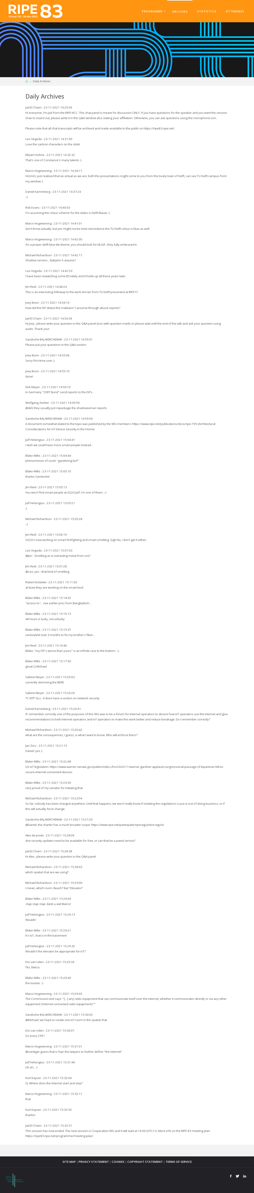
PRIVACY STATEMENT (94, 1162)
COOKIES (118, 1162)
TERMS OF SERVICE (179, 1162)
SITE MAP (69, 1162)
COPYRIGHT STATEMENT (145, 1162)
